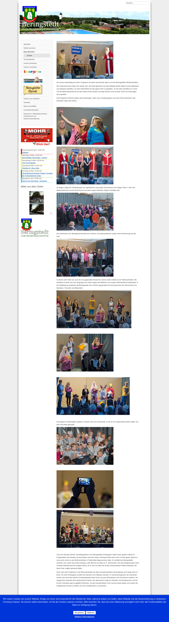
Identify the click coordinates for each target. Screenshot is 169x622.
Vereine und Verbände (32, 99)
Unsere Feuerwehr (30, 67)
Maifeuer (25, 152)
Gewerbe (27, 102)
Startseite (27, 44)
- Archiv (29, 56)
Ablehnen (90, 613)
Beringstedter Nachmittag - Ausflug (34, 158)
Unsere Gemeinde (30, 63)
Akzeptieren (79, 613)
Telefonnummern (30, 48)
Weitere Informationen (84, 617)
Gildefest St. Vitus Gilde (30, 168)
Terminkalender (29, 59)
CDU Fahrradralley (29, 163)
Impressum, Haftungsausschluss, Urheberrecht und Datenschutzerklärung (35, 116)
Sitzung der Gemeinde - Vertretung (34, 181)
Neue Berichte (29, 52)
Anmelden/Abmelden (31, 110)
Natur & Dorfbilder (30, 106)
